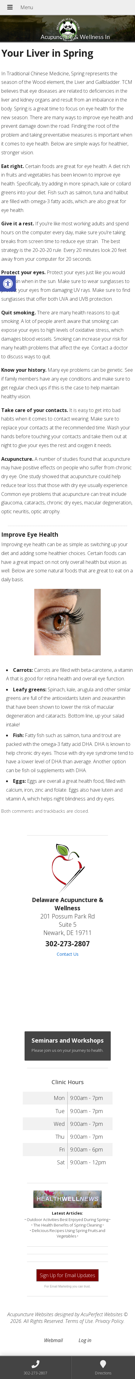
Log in (85, 1340)
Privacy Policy (109, 1321)
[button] (8, 284)
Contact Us (68, 954)
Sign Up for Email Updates (67, 1275)
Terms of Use (79, 1321)
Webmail (53, 1340)
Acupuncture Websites (30, 1314)
